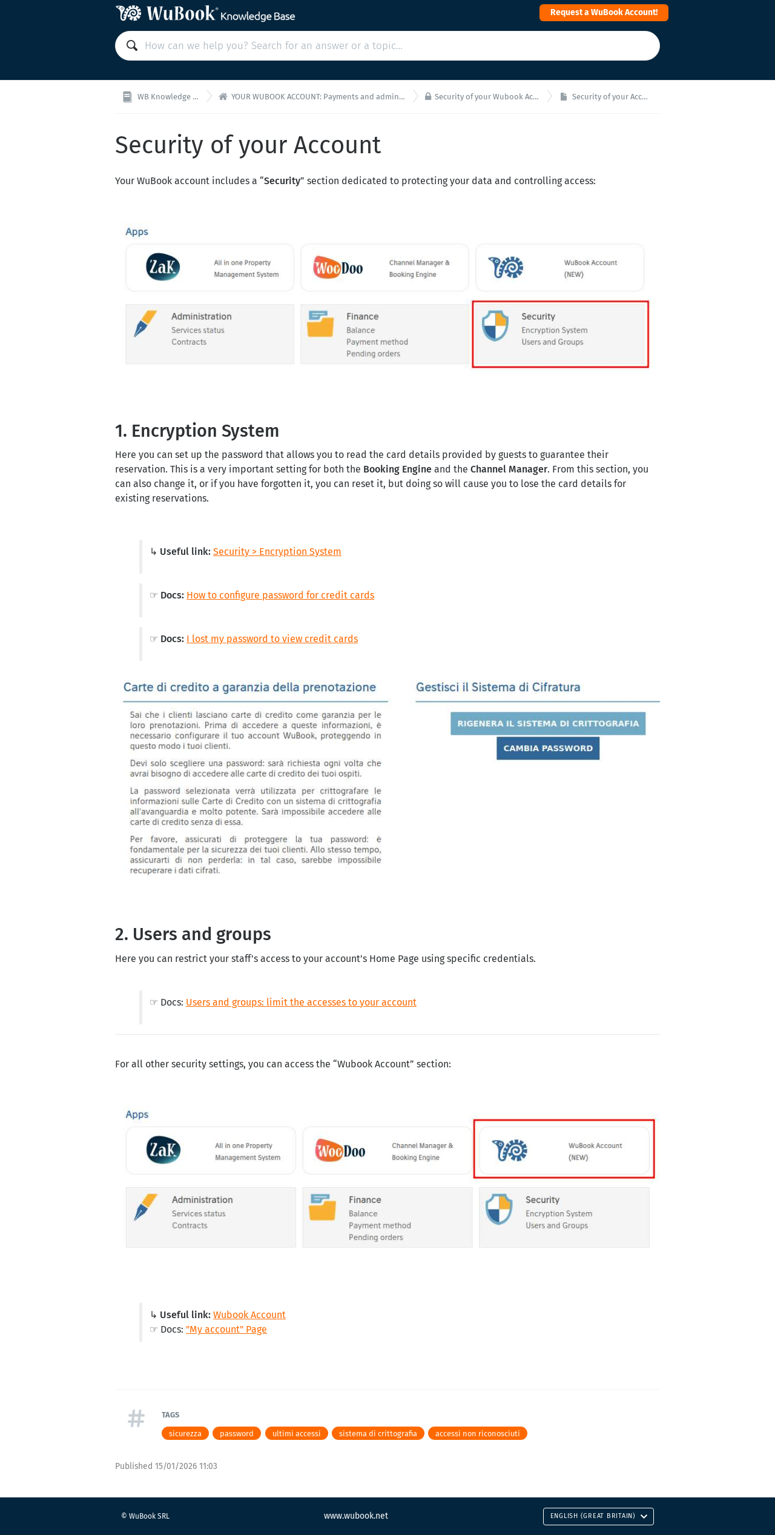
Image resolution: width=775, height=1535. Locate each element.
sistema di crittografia (378, 1433)
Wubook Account (249, 1315)
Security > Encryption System (277, 551)
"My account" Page (226, 1329)
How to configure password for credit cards (280, 595)
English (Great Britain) (599, 1516)
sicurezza (185, 1433)
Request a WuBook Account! (604, 12)
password (237, 1433)
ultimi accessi (296, 1433)
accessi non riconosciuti (477, 1433)
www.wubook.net (356, 1516)
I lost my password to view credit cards (272, 639)
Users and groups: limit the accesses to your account (301, 1002)
